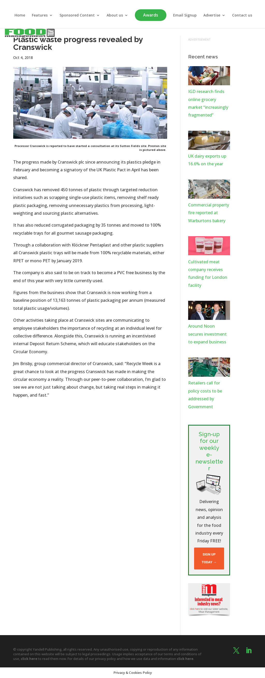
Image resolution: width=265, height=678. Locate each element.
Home (19, 15)
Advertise (211, 15)
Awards (150, 15)
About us (115, 15)
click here (29, 658)
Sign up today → (209, 558)
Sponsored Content (77, 15)
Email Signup (185, 15)
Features (40, 15)
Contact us (242, 15)
